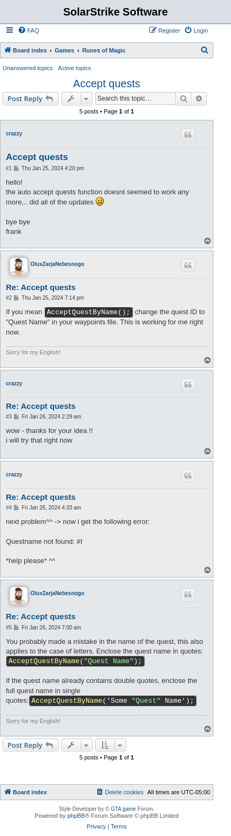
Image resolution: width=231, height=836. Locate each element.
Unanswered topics (28, 68)
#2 (9, 298)
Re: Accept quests (40, 287)
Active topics (74, 68)
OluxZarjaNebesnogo (57, 264)
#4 (9, 508)
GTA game (123, 809)
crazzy (14, 133)
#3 (9, 417)
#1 (9, 168)
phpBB (76, 815)
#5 (9, 627)
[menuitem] (28, 30)
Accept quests (107, 83)
